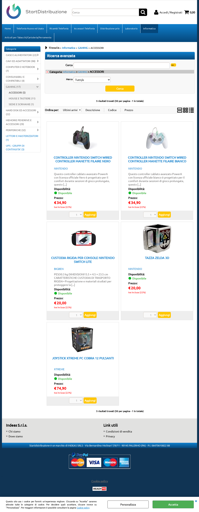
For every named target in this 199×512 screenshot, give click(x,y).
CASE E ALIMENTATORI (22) (21, 55)
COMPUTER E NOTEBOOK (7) (20, 68)
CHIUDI (196, 501)
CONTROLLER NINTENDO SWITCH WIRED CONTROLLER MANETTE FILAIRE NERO (83, 159)
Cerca (68, 65)
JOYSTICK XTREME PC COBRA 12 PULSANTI (83, 358)
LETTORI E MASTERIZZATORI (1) (22, 137)
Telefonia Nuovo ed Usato (30, 28)
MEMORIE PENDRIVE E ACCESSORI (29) (18, 122)
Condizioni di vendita (119, 431)
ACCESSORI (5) (17, 92)
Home (8, 28)
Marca (69, 79)
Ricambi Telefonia (59, 28)
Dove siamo (16, 436)
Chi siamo (14, 431)
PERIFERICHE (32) (16, 130)
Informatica (149, 28)
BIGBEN (59, 268)
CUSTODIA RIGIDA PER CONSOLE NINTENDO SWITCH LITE (82, 259)
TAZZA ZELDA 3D (157, 258)
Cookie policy (83, 507)
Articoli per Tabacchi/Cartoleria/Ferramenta (28, 37)
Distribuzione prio (110, 28)
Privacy (110, 436)
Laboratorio (131, 28)
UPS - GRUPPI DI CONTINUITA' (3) (15, 147)
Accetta (173, 504)
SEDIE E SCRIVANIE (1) (21, 104)
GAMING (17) (13, 86)
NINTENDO (61, 168)
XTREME (59, 369)
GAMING (82, 71)
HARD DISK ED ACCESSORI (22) (21, 112)
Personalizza (128, 504)
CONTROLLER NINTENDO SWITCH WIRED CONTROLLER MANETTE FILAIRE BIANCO (157, 159)
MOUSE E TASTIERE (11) (22, 98)
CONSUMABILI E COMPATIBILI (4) (15, 78)
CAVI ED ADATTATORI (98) (20, 61)
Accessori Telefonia (84, 28)
